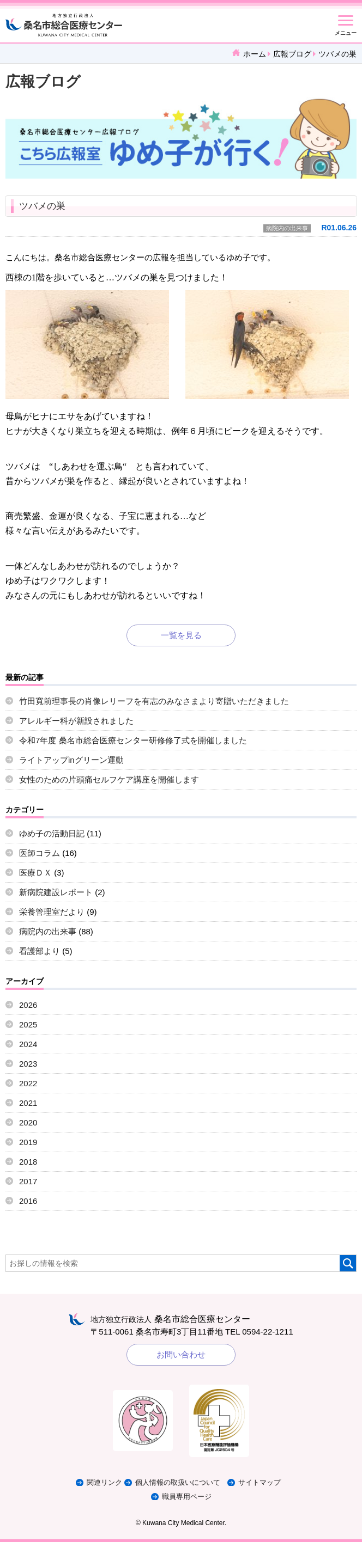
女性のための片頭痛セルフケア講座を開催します (109, 779)
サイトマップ (259, 1482)
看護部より (39, 951)
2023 (28, 1063)
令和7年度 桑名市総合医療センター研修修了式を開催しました (133, 740)
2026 (28, 1004)
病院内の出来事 (287, 228)
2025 (28, 1024)
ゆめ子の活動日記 (52, 833)
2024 (28, 1044)
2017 (28, 1181)
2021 (28, 1102)
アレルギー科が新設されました (76, 720)
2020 (28, 1122)
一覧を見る (181, 635)
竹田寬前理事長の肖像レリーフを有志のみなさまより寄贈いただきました (154, 701)
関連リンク (104, 1482)
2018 (28, 1161)
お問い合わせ (181, 1354)
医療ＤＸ (35, 872)
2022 (28, 1083)
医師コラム (39, 853)
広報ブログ (292, 54)
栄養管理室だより (52, 911)
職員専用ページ (187, 1496)
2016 (28, 1201)
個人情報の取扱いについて (177, 1482)
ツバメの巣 (42, 206)
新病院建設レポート (56, 892)
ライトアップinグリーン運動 (71, 759)
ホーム (254, 54)
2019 (28, 1142)
